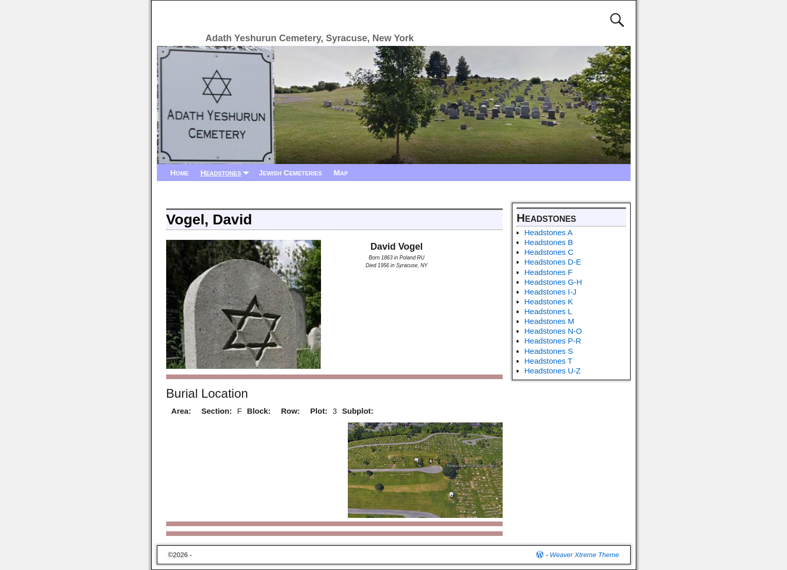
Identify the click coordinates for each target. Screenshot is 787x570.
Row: (290, 410)
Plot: (318, 410)
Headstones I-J (550, 291)
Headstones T (548, 360)
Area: (181, 410)
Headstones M (549, 321)
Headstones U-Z (552, 370)
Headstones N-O (553, 331)
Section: (216, 410)
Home (179, 172)
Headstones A (548, 232)
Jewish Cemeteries (290, 172)
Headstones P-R (552, 340)
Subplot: (358, 410)
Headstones (226, 172)
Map (340, 172)
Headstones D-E (552, 261)
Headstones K (548, 301)
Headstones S (548, 351)
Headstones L (548, 311)
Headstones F (548, 272)
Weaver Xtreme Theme (584, 555)
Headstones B (548, 242)
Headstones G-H (553, 282)
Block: (259, 410)
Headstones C (548, 252)
